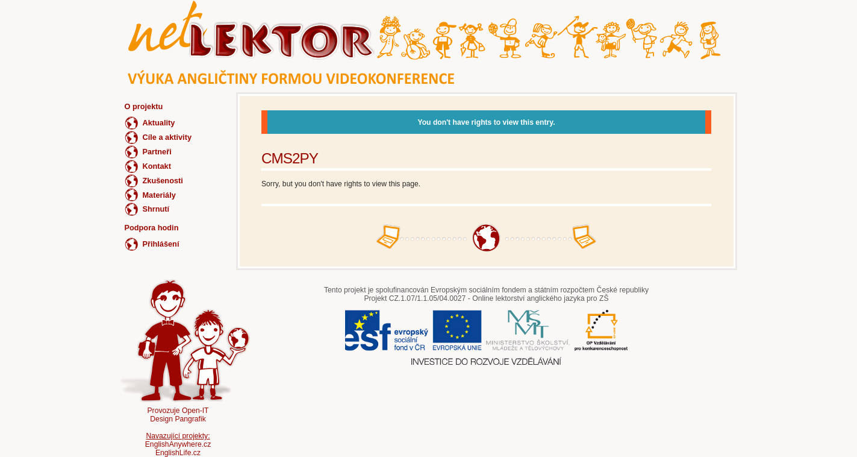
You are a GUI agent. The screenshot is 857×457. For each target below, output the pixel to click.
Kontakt (157, 166)
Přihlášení (161, 243)
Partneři (157, 151)
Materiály (159, 195)
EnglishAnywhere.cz (178, 444)
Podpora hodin (152, 227)
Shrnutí (156, 208)
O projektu (144, 106)
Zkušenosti (163, 180)
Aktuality (159, 122)
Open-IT (195, 410)
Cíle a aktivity (167, 137)
